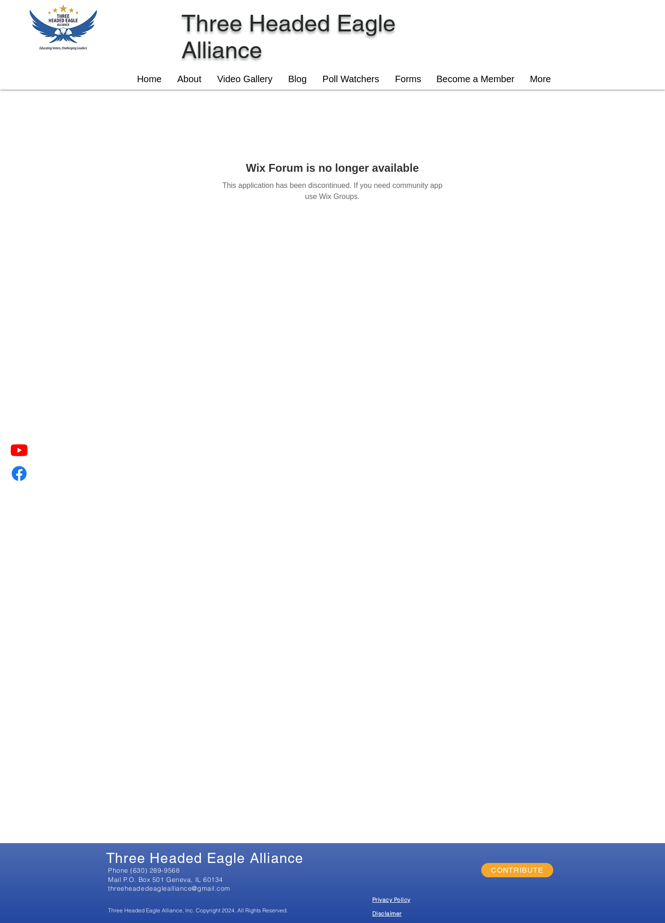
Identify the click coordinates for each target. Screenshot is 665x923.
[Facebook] (19, 473)
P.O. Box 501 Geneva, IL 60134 (173, 879)
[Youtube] (19, 450)
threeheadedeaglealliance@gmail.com (169, 888)
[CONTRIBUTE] (517, 870)
